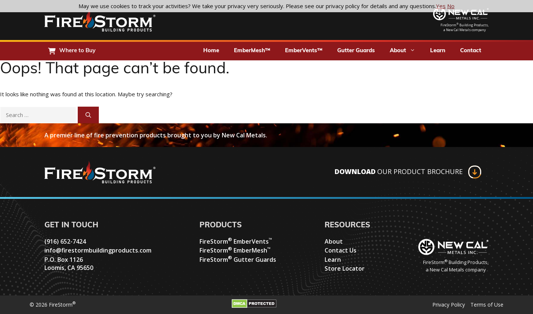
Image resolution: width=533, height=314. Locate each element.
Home (211, 51)
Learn (437, 51)
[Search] (88, 115)
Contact (470, 51)
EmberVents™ (303, 51)
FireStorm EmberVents (236, 241)
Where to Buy (77, 51)
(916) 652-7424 (65, 241)
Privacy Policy (448, 304)
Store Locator (345, 268)
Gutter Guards (356, 51)
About (406, 51)
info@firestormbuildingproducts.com (97, 250)
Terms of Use (486, 304)
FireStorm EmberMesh (235, 250)
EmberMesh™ (252, 51)
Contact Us (340, 250)
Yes (441, 6)
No (451, 6)
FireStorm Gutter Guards (238, 259)
